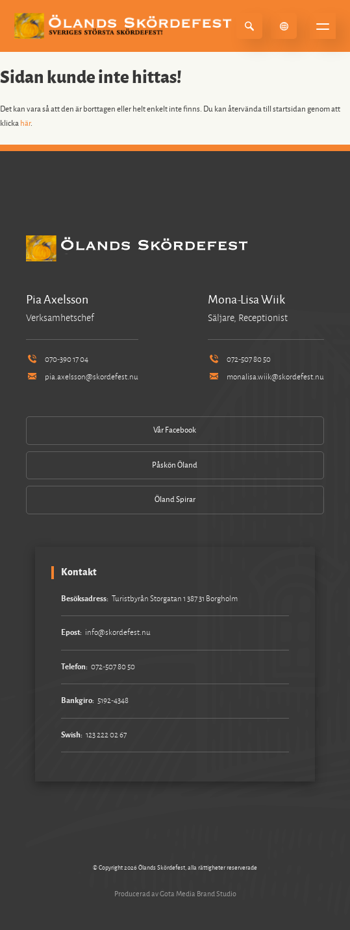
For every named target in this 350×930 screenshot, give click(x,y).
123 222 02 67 (106, 735)
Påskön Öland (174, 465)
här (25, 123)
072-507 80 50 (239, 359)
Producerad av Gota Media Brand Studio (175, 894)
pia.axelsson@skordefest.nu (82, 377)
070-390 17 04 (57, 359)
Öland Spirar (175, 499)
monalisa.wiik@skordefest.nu (265, 377)
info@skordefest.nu (118, 632)
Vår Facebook (174, 430)
